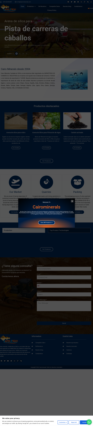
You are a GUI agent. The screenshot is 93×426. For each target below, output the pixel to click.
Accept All (85, 422)
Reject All (74, 422)
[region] (46, 421)
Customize (62, 422)
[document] (46, 213)
